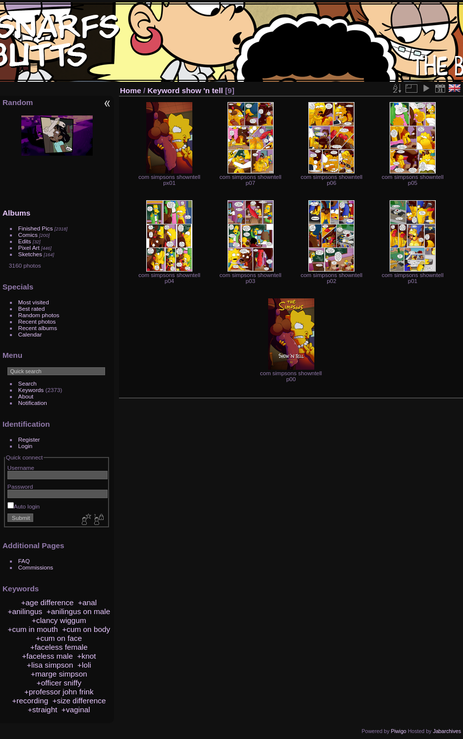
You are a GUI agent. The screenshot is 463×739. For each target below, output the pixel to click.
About (26, 396)
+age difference (47, 602)
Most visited (33, 302)
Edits (24, 241)
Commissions (36, 567)
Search (27, 383)
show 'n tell (202, 90)
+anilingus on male (79, 611)
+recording (30, 700)
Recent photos (37, 321)
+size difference (79, 700)
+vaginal (75, 709)
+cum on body (86, 629)
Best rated (31, 308)
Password (20, 486)
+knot (86, 656)
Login (25, 446)
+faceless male (47, 656)
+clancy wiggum (59, 620)
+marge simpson (59, 674)
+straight (42, 709)
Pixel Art (29, 247)
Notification (32, 402)
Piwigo (398, 731)
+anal (87, 602)
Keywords (31, 390)
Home (130, 90)
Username (20, 467)
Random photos (38, 315)
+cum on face (59, 638)
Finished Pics (35, 228)
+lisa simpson (50, 665)
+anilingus (25, 611)
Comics (28, 234)
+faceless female (59, 647)
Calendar (30, 334)
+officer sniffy (59, 683)
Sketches (30, 254)
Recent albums (37, 328)
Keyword (164, 90)
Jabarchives (447, 731)
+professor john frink (59, 691)
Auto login (23, 506)
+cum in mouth (33, 629)
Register (29, 439)
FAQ (24, 561)
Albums (16, 213)
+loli (84, 665)
